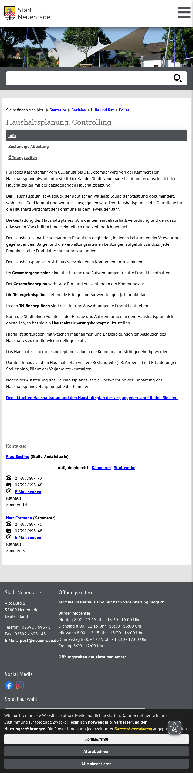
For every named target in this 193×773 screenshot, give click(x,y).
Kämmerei (101, 467)
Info (12, 135)
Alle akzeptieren (96, 763)
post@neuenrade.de (39, 640)
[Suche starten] (178, 78)
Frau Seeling (17, 456)
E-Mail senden (28, 491)
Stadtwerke (124, 467)
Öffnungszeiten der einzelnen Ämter (92, 656)
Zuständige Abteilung (28, 146)
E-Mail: (11, 640)
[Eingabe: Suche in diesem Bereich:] (91, 78)
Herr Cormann (19, 517)
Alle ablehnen (96, 751)
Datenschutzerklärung (133, 728)
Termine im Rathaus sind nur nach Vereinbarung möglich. (112, 602)
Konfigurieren (96, 739)
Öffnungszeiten (22, 157)
